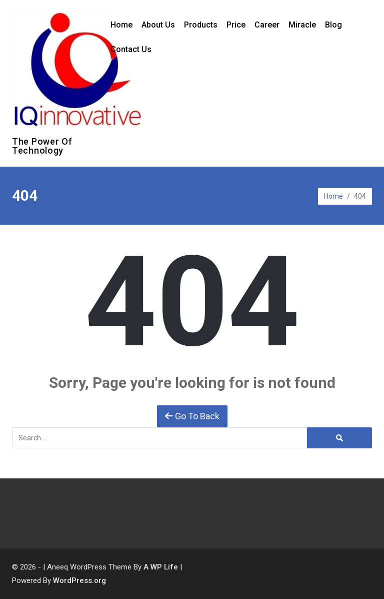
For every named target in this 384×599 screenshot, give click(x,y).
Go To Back (192, 416)
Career (267, 25)
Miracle (302, 25)
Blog (333, 25)
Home (121, 25)
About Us (158, 25)
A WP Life (161, 566)
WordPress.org (79, 580)
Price (236, 25)
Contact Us (131, 49)
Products (201, 25)
